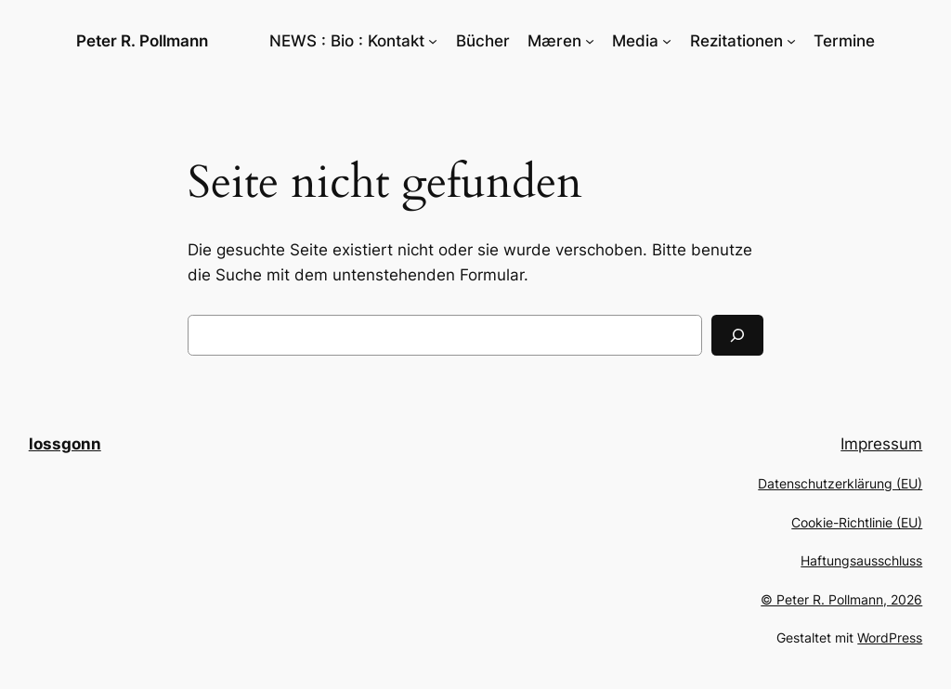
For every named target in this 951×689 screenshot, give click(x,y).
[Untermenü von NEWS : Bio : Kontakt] (432, 41)
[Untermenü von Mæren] (589, 41)
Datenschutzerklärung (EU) (840, 483)
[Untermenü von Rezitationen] (791, 41)
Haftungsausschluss (861, 560)
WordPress (889, 637)
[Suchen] (737, 335)
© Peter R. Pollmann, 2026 (841, 599)
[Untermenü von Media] (666, 41)
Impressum (881, 444)
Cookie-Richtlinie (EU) (856, 522)
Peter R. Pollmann (142, 41)
